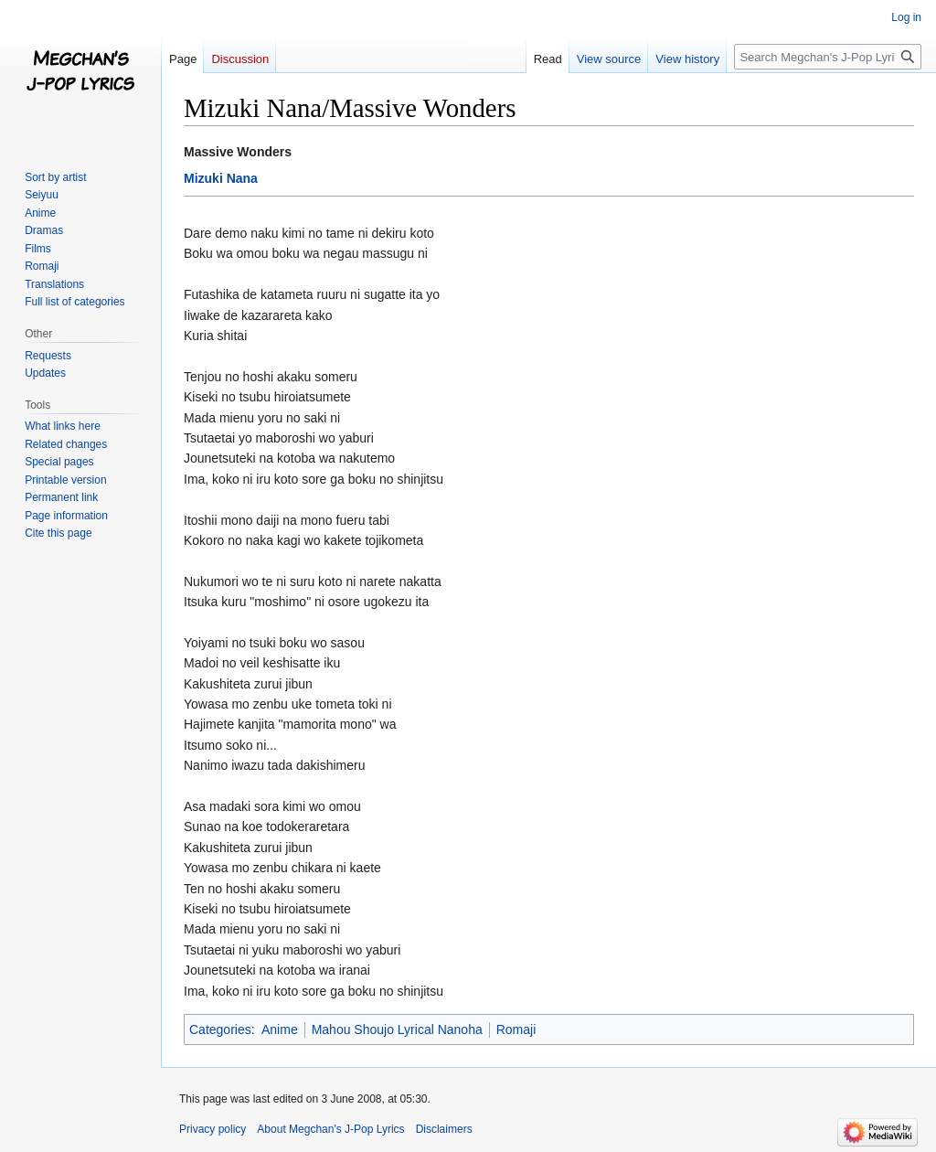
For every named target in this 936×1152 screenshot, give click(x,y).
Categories (220, 1029)
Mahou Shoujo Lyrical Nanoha (397, 1029)
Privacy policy (212, 1129)
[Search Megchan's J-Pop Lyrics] (827, 56)
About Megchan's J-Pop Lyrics (330, 1129)
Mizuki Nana (221, 178)
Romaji (516, 1029)
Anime (279, 1029)
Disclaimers (444, 1129)
